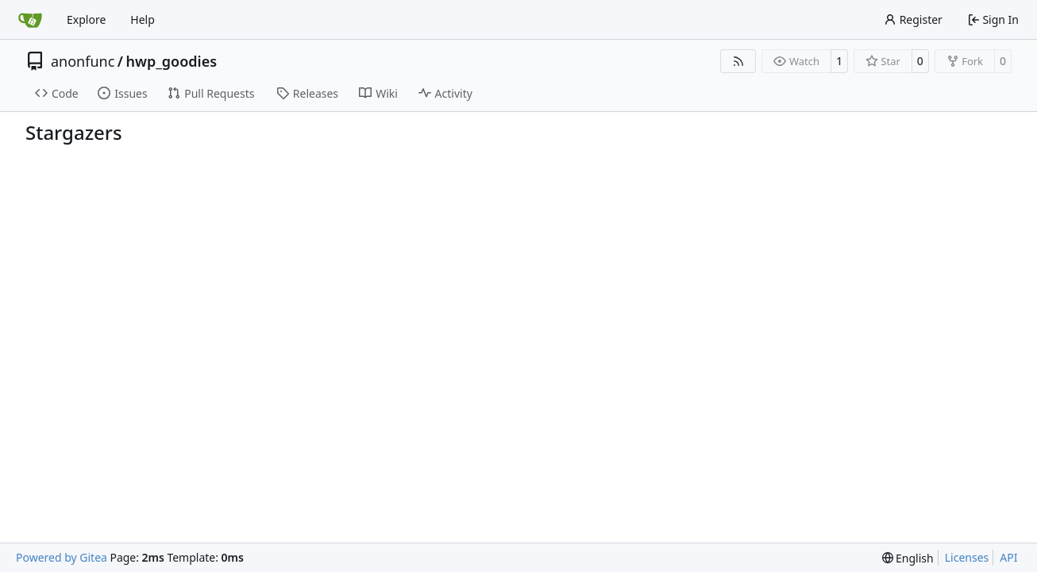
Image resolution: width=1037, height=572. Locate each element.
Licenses (967, 557)
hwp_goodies (172, 61)
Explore (86, 19)
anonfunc (82, 61)
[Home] (30, 20)
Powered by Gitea (61, 557)
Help (142, 19)
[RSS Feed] (738, 61)
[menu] (908, 558)
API (1008, 557)
